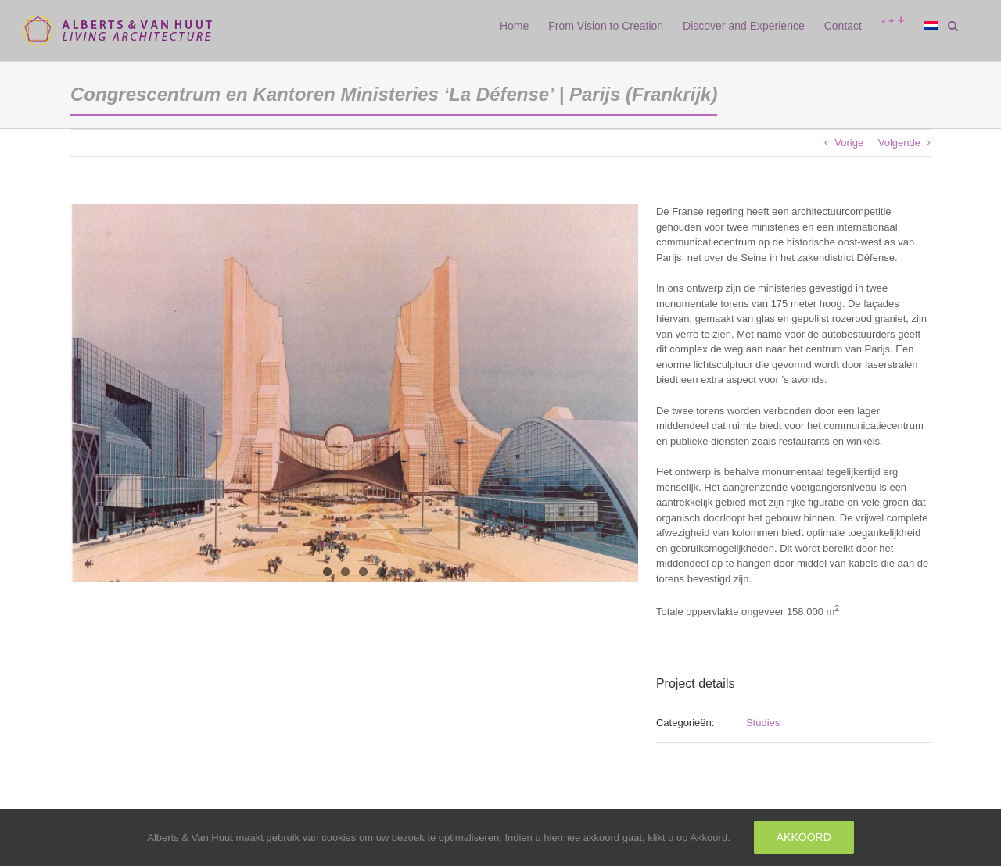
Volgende (899, 143)
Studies (763, 722)
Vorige (848, 143)
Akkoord (804, 837)
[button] (953, 26)
